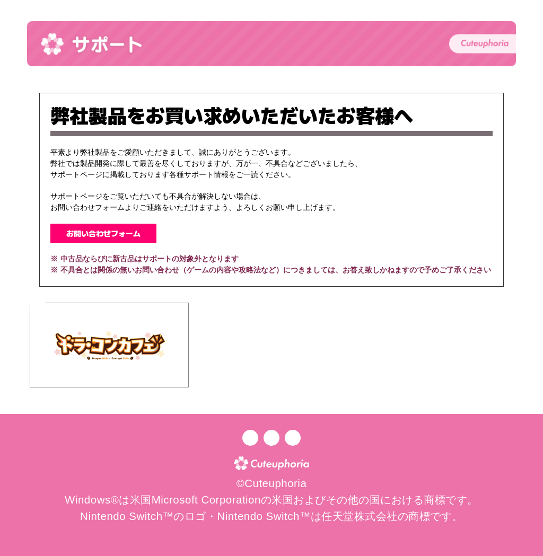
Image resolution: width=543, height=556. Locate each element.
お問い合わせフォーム (103, 233)
